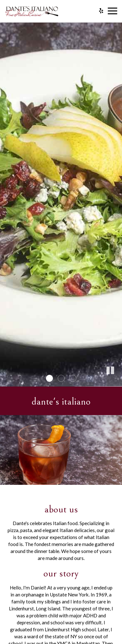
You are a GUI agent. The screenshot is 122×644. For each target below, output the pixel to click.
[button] (117, 382)
